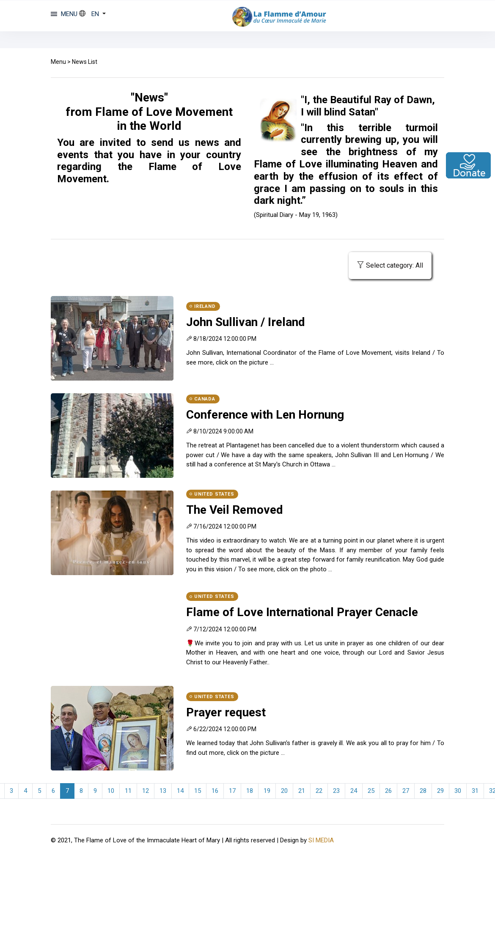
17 (232, 791)
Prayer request (226, 712)
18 (249, 791)
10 (110, 791)
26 (388, 791)
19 (267, 791)
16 (215, 791)
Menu (58, 61)
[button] (92, 14)
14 (180, 791)
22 (319, 791)
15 (197, 791)
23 (336, 791)
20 (284, 791)
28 (423, 791)
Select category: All (390, 265)
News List (84, 61)
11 (128, 791)
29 (440, 791)
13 (163, 791)
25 (371, 791)
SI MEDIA (321, 840)
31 (475, 791)
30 (457, 791)
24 (353, 791)
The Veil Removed (234, 510)
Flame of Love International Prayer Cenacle (302, 612)
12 (145, 791)
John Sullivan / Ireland (245, 322)
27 (405, 791)
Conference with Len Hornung (265, 415)
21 (301, 791)
